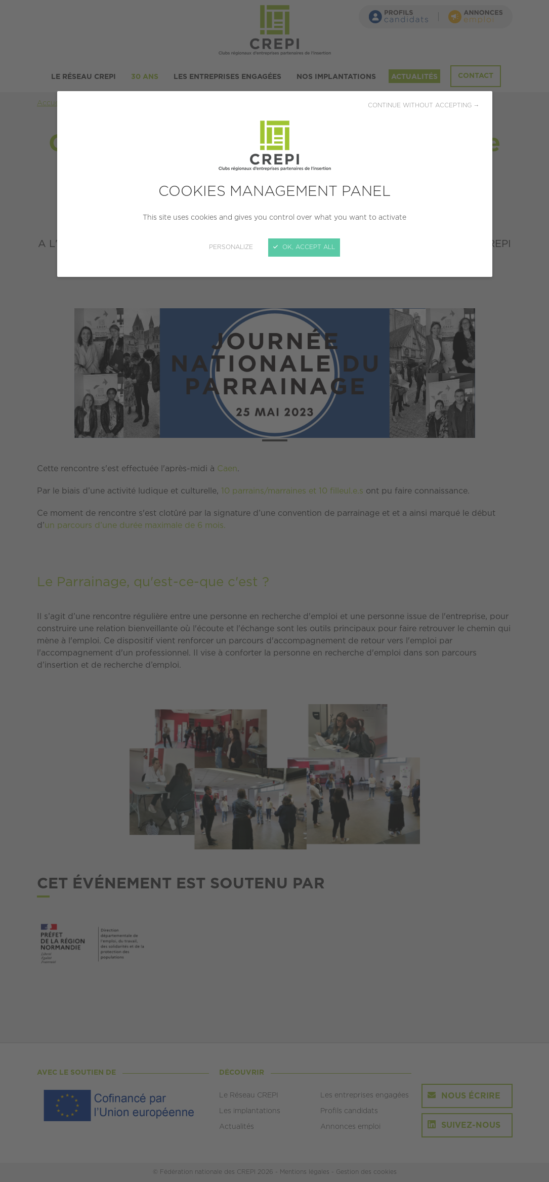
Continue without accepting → (424, 105)
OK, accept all (304, 247)
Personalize (231, 247)
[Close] (274, 591)
